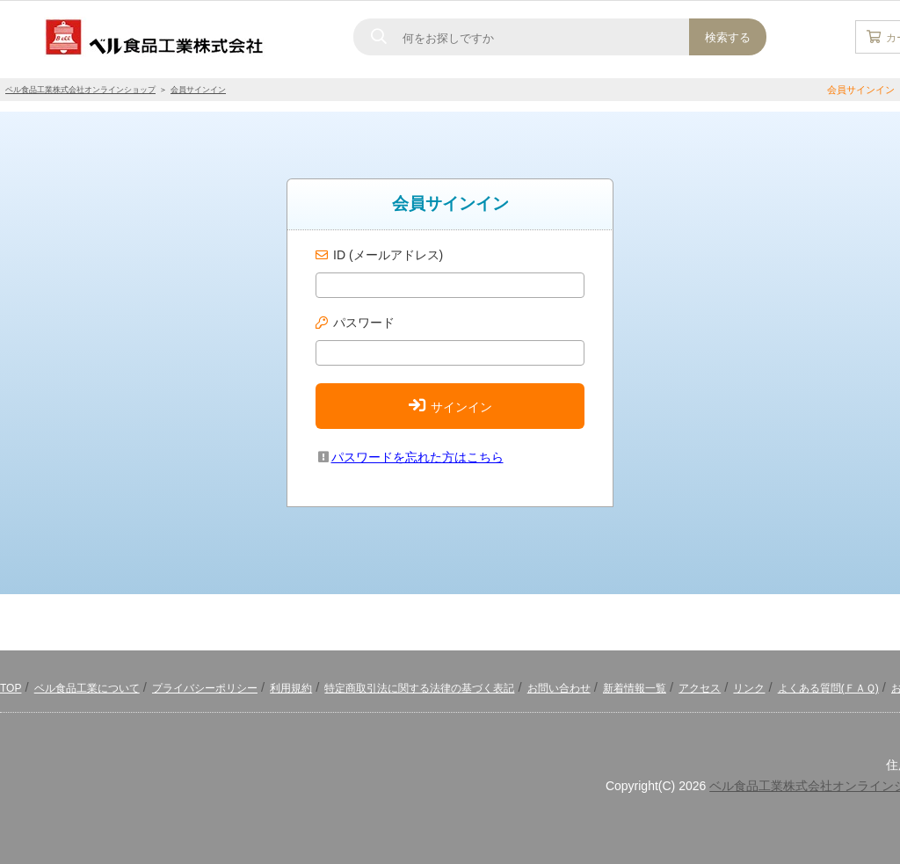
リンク (749, 688)
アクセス (700, 688)
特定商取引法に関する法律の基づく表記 (419, 688)
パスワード (364, 323)
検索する (728, 37)
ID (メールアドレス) (388, 255)
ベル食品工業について (87, 688)
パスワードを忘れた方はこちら (410, 457)
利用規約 (291, 688)
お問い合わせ (559, 688)
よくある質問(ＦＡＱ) (828, 688)
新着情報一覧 (634, 688)
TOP (10, 688)
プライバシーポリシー (205, 688)
